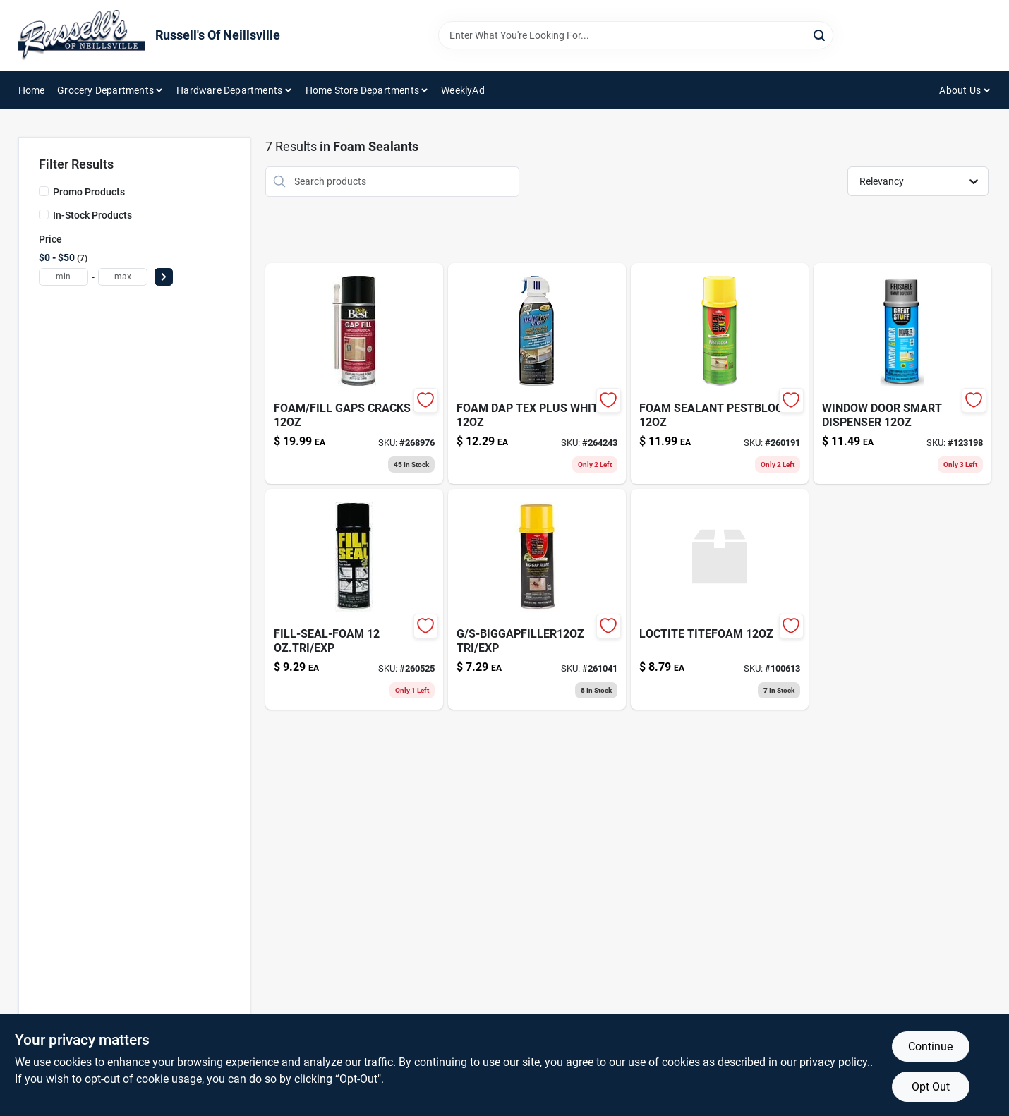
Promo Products (89, 191)
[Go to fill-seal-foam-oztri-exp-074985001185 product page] (354, 599)
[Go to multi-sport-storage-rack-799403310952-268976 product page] (354, 373)
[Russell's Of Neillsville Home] (81, 35)
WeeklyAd (463, 90)
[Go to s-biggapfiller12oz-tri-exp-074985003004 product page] (537, 599)
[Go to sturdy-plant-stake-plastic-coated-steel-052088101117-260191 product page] (720, 373)
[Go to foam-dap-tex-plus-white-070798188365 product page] (537, 373)
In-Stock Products (92, 215)
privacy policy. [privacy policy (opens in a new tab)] (834, 1062)
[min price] (63, 277)
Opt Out (931, 1086)
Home (31, 90)
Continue (930, 1046)
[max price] (122, 277)
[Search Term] (635, 35)
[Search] (820, 34)
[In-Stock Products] (44, 214)
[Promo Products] (44, 191)
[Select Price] (164, 277)
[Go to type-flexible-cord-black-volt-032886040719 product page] (902, 373)
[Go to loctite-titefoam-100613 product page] (720, 599)
